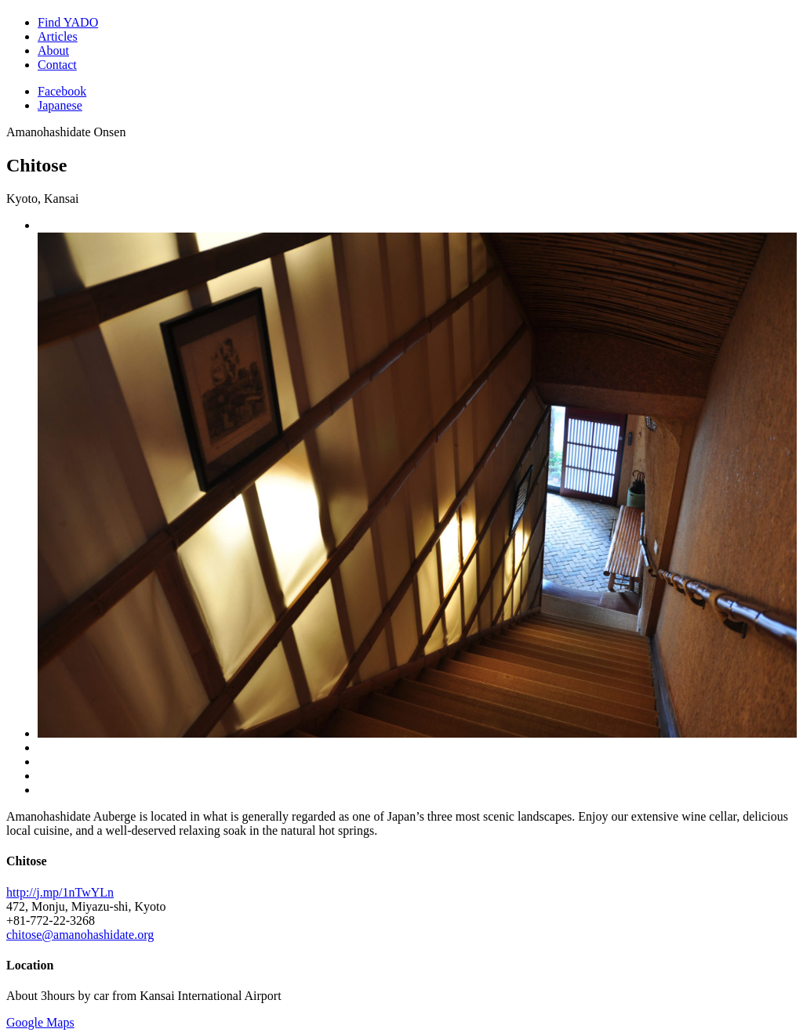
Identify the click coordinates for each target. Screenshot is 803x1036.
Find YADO (68, 22)
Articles (58, 36)
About (53, 50)
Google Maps (40, 1022)
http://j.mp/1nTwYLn (60, 892)
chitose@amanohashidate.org (80, 934)
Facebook (62, 91)
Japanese (60, 105)
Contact (57, 64)
